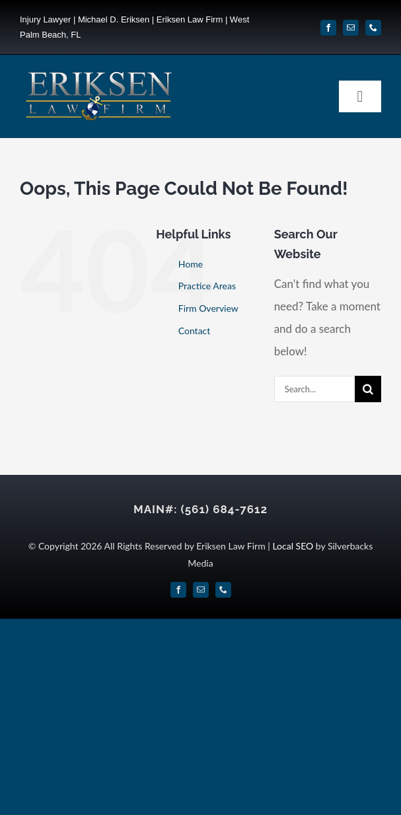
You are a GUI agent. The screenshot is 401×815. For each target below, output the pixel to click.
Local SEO (292, 545)
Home (190, 263)
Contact (194, 330)
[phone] (373, 28)
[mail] (351, 28)
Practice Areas (207, 285)
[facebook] (328, 28)
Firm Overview (208, 308)
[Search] (368, 389)
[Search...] (314, 389)
